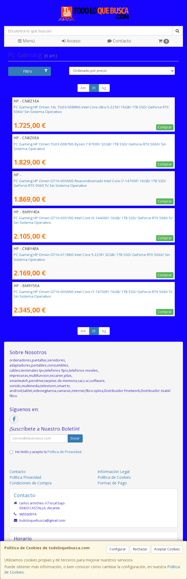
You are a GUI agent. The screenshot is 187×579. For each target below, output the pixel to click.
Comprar (165, 127)
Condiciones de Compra (30, 482)
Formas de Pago (112, 482)
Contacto (119, 41)
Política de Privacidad (64, 452)
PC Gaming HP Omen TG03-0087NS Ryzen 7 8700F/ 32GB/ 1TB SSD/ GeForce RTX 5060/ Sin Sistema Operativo (90, 146)
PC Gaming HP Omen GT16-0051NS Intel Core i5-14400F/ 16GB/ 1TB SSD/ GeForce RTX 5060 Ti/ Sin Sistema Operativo (93, 220)
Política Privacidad (25, 477)
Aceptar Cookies (167, 549)
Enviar (75, 438)
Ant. (83, 88)
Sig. (104, 88)
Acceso (71, 41)
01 (94, 88)
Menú (26, 41)
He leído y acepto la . (48, 452)
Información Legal (114, 471)
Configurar (117, 549)
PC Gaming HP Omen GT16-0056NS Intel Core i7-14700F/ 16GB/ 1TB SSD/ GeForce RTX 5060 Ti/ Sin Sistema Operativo (93, 294)
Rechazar (140, 549)
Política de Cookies (114, 477)
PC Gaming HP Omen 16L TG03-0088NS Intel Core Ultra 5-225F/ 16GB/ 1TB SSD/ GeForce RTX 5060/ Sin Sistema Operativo (91, 109)
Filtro (35, 71)
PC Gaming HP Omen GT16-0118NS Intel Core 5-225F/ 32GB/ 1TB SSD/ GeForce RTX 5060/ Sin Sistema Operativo (92, 257)
